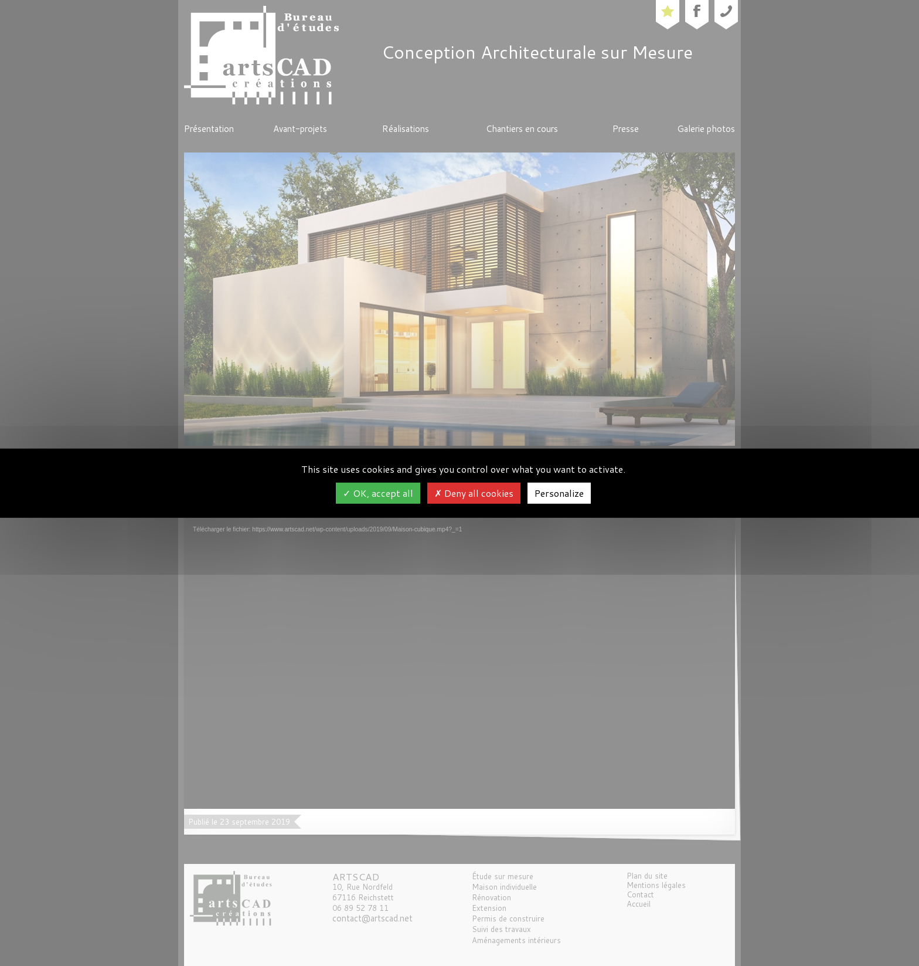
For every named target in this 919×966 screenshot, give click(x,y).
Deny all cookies (473, 493)
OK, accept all (378, 493)
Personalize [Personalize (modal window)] (559, 493)
